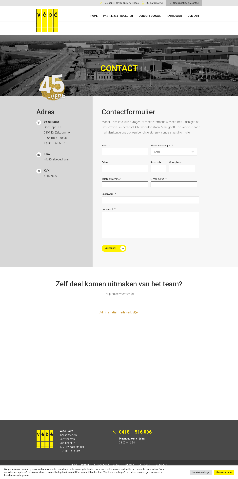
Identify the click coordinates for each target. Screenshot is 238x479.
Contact (193, 15)
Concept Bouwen (150, 15)
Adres (105, 162)
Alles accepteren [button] (224, 472)
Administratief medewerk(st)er (119, 312)
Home (94, 15)
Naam (106, 145)
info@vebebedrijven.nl (58, 159)
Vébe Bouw (47, 20)
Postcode (156, 162)
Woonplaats (175, 162)
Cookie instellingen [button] (201, 472)
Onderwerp (109, 193)
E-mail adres (159, 178)
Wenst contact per (162, 145)
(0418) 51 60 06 (56, 137)
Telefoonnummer (111, 178)
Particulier (174, 15)
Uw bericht (109, 209)
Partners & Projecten (118, 15)
